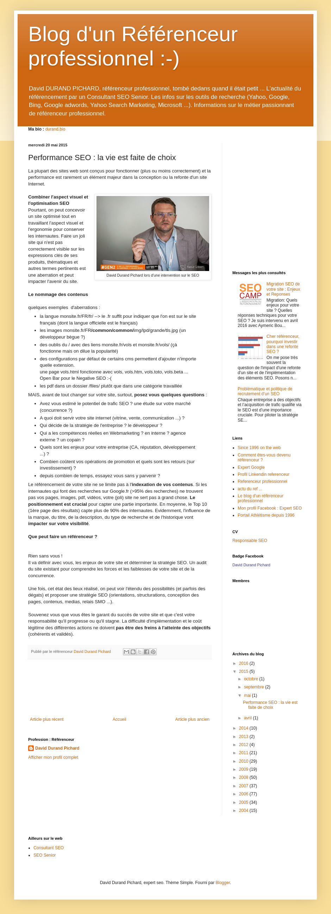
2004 (244, 810)
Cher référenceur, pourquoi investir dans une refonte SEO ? (283, 344)
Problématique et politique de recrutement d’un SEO (265, 391)
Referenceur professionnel (262, 481)
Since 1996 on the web (259, 447)
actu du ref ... (250, 488)
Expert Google (251, 467)
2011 (244, 752)
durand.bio (55, 129)
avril (248, 718)
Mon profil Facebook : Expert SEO (270, 508)
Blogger (223, 882)
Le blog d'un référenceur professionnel (260, 498)
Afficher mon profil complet (53, 757)
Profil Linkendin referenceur (263, 474)
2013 (244, 736)
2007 (244, 785)
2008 (244, 777)
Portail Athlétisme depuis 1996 (266, 515)
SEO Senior (44, 855)
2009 (244, 769)
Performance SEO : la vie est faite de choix (270, 705)
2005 (244, 802)
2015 (244, 671)
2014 (244, 728)
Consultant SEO (48, 847)
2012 (244, 744)
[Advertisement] (120, 692)
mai (248, 695)
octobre (251, 678)
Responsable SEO (249, 540)
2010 (244, 761)
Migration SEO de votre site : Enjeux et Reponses (283, 289)
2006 (244, 794)
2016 (244, 663)
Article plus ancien (192, 719)
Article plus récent (46, 719)
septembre (254, 687)
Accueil (119, 719)
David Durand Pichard (57, 748)
